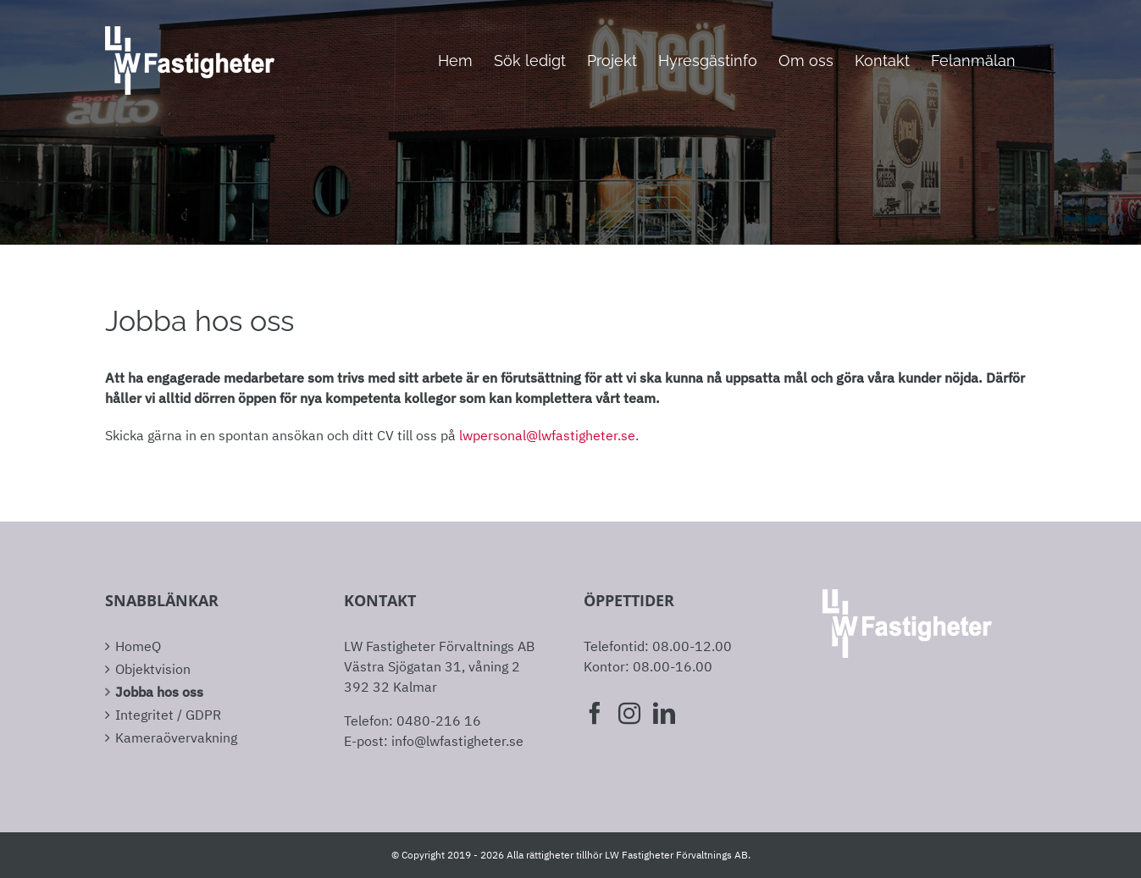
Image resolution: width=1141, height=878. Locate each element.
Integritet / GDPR (168, 714)
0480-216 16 (438, 720)
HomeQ (138, 646)
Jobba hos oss (159, 691)
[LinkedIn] (664, 713)
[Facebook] (595, 713)
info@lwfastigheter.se (457, 740)
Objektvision (153, 668)
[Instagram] (629, 713)
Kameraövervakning (176, 737)
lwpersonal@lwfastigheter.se (547, 435)
